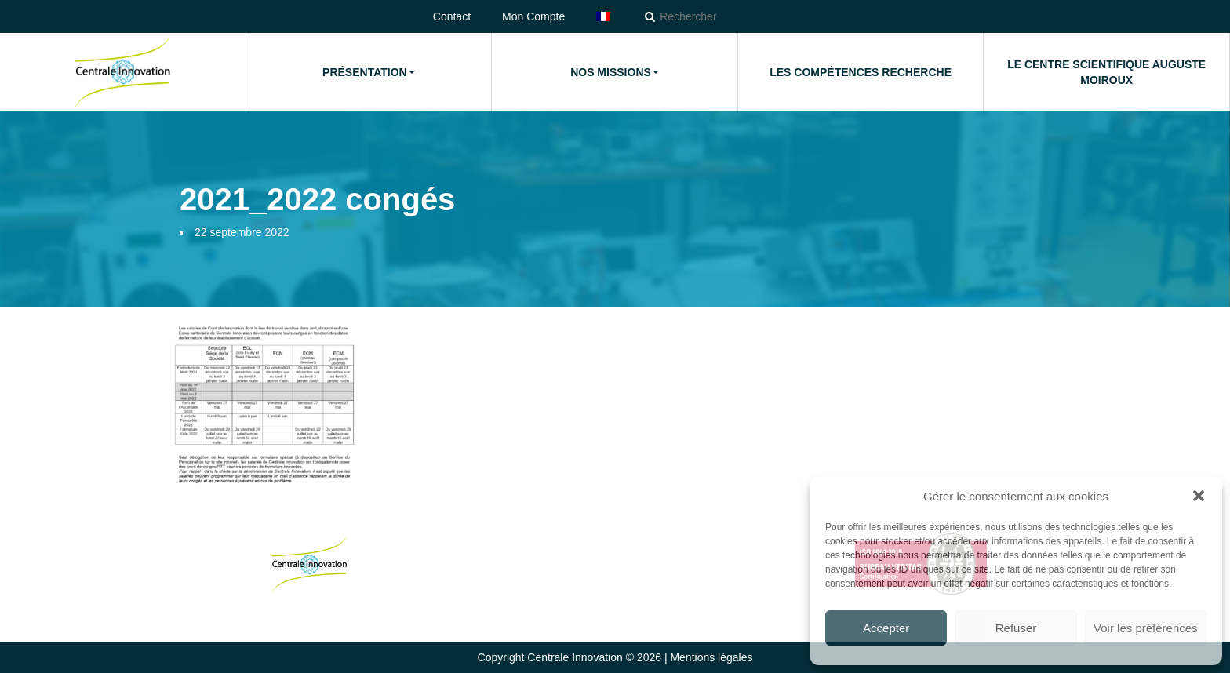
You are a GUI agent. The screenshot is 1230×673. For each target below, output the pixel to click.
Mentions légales (711, 657)
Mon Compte (533, 16)
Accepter (886, 628)
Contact (452, 16)
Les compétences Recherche (861, 72)
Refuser (1016, 628)
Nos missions (614, 72)
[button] (1198, 496)
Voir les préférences (1146, 628)
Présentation (368, 72)
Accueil (122, 72)
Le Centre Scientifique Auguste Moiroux (1106, 72)
